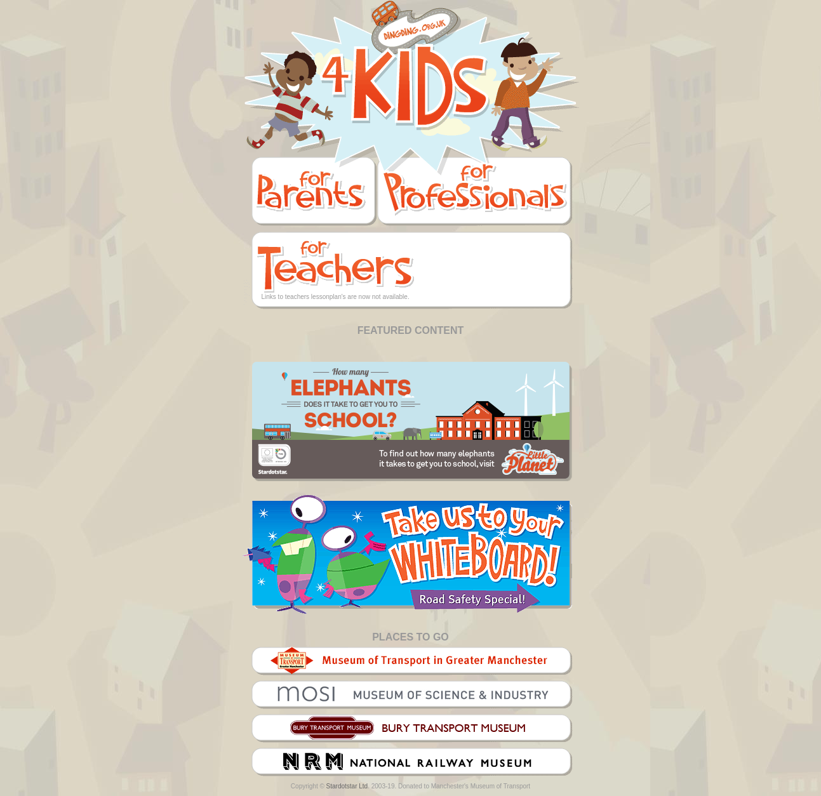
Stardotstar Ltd (347, 786)
